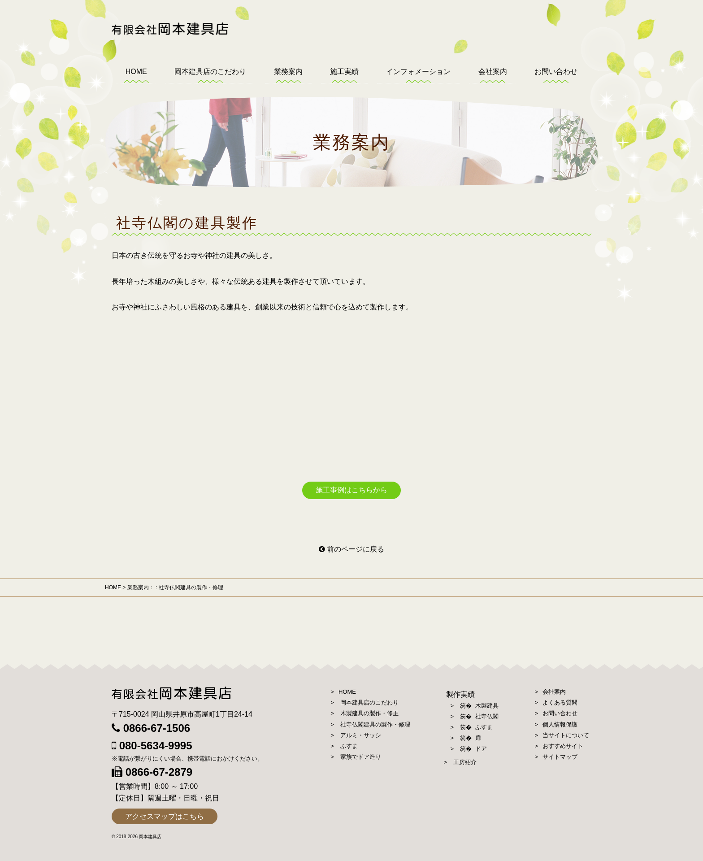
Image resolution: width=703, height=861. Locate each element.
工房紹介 (465, 762)
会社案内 (492, 71)
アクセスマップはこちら (164, 816)
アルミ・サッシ (360, 735)
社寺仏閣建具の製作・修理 (375, 724)
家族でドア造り (360, 756)
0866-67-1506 (151, 728)
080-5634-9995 (152, 745)
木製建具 (486, 705)
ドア (480, 748)
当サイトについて (565, 735)
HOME (136, 71)
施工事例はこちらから (351, 490)
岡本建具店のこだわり (210, 71)
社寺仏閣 (486, 716)
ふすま (349, 746)
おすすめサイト (562, 746)
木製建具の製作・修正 (369, 713)
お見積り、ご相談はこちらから (686, 148)
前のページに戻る (351, 549)
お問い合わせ (555, 71)
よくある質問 (559, 702)
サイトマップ (559, 756)
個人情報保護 (559, 724)
